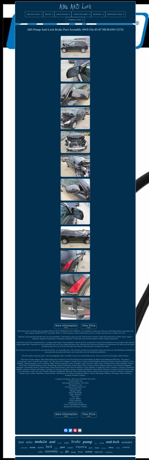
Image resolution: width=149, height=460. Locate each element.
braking (73, 452)
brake (76, 441)
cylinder (70, 448)
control (126, 447)
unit (61, 452)
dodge (66, 443)
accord (102, 443)
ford (21, 442)
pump (87, 442)
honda (32, 447)
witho (40, 452)
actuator (127, 442)
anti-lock (112, 442)
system (88, 451)
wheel (96, 443)
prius (90, 448)
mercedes (24, 448)
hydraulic (103, 448)
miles (29, 442)
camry (118, 448)
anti (52, 442)
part (62, 447)
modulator (109, 452)
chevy (111, 447)
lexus (80, 451)
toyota (81, 447)
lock (49, 446)
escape (97, 448)
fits (67, 451)
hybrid (40, 447)
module (41, 442)
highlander (99, 452)
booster (60, 443)
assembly (51, 451)
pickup (56, 448)
